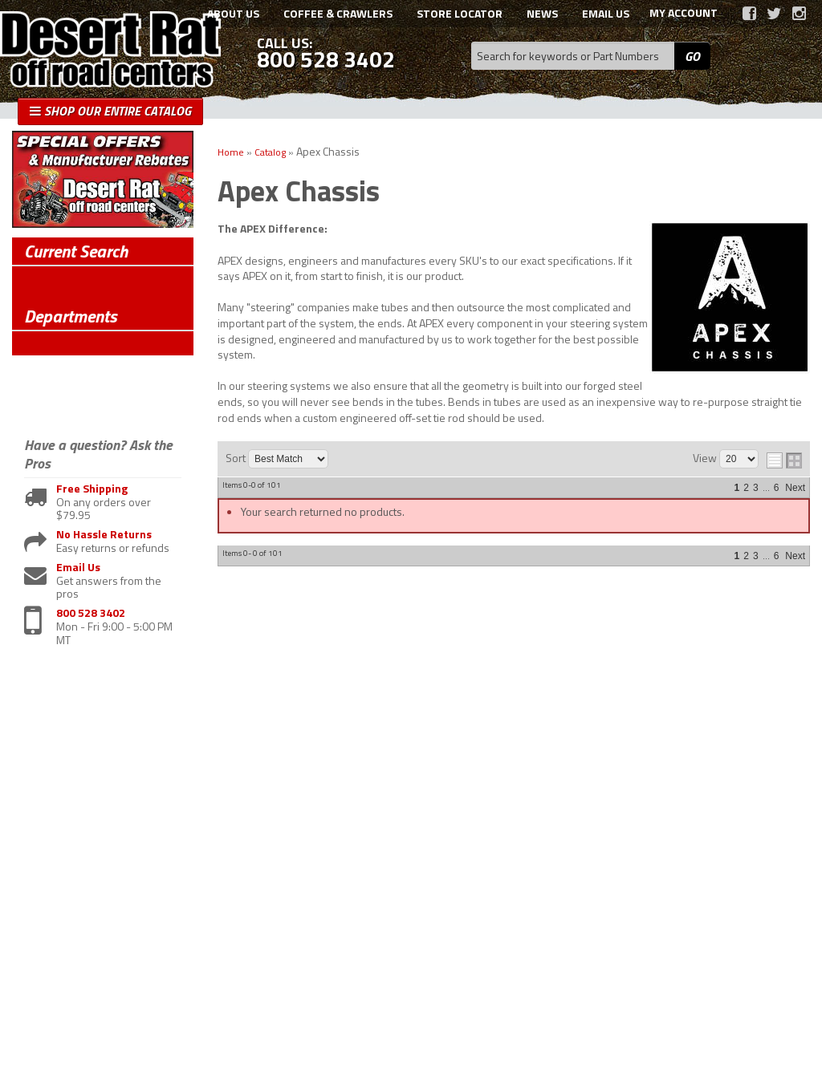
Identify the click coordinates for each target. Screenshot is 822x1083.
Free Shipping (92, 489)
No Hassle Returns (104, 535)
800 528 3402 (90, 613)
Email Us (78, 567)
